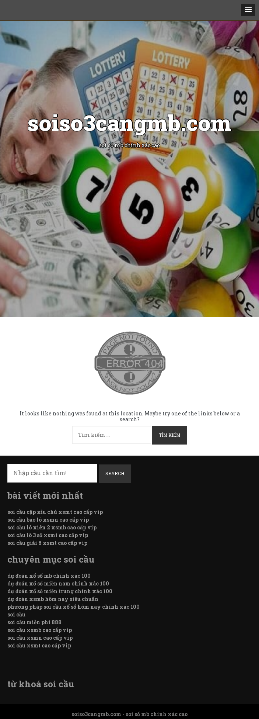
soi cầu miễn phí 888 (34, 622)
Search (114, 473)
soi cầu (16, 614)
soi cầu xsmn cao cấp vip (40, 637)
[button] (248, 10)
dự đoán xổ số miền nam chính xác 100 (58, 583)
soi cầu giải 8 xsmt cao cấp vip (47, 542)
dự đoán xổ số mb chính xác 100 (49, 575)
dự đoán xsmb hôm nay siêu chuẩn (52, 598)
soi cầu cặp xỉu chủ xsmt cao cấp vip (55, 511)
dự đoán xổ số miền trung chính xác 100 (59, 591)
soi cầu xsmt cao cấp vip (39, 645)
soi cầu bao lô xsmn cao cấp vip (48, 519)
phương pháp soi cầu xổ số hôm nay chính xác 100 (73, 606)
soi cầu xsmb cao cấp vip (39, 629)
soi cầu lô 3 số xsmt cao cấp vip (47, 535)
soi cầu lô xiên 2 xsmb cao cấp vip (52, 527)
